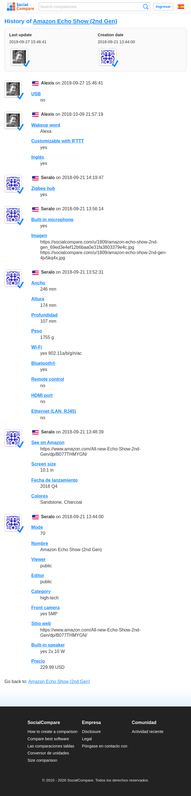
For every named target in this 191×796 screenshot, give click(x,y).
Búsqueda (145, 6)
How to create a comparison (52, 731)
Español (181, 6)
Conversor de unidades (48, 753)
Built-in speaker (48, 645)
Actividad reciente (148, 731)
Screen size (43, 464)
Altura (37, 298)
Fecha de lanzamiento (54, 480)
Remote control (47, 379)
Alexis (47, 83)
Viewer (38, 559)
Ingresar (163, 6)
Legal (87, 739)
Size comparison (42, 760)
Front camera (45, 607)
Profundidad (44, 315)
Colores (39, 496)
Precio (38, 661)
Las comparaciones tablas (50, 746)
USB (36, 93)
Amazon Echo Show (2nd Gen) (75, 21)
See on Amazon (48, 442)
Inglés (37, 157)
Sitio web (41, 623)
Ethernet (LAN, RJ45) (53, 411)
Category (41, 591)
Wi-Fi (36, 347)
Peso (36, 331)
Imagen (39, 235)
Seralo (48, 177)
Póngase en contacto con (104, 746)
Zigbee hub (43, 188)
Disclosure (91, 731)
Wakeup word (45, 125)
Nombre (39, 543)
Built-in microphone (52, 219)
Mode (37, 527)
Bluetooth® (43, 363)
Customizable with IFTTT (57, 141)
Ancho (38, 283)
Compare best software (48, 739)
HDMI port (41, 395)
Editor (37, 575)
